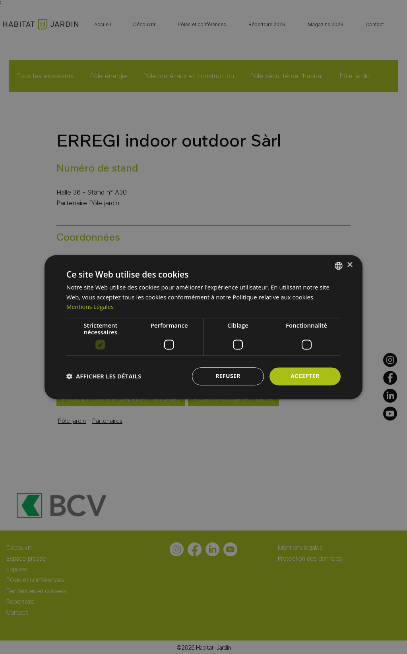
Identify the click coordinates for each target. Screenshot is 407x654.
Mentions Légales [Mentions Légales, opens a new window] (90, 307)
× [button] (350, 265)
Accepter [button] (305, 376)
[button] (103, 376)
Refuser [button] (227, 376)
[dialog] (203, 327)
